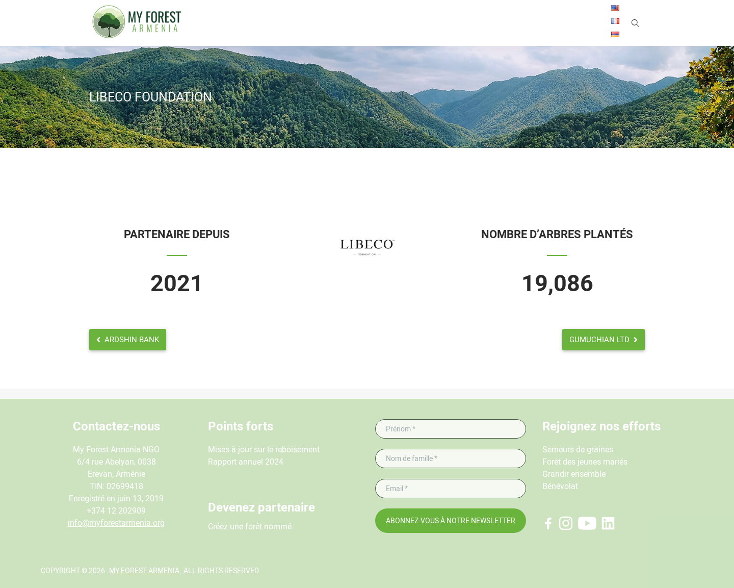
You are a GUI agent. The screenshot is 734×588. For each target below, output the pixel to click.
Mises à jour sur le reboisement (264, 449)
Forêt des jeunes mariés (584, 462)
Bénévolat (560, 486)
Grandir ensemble (574, 474)
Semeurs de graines (577, 449)
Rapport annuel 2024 (245, 462)
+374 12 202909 (116, 511)
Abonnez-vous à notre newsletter (450, 521)
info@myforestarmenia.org (116, 523)
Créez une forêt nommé (250, 526)
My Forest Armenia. (145, 571)
